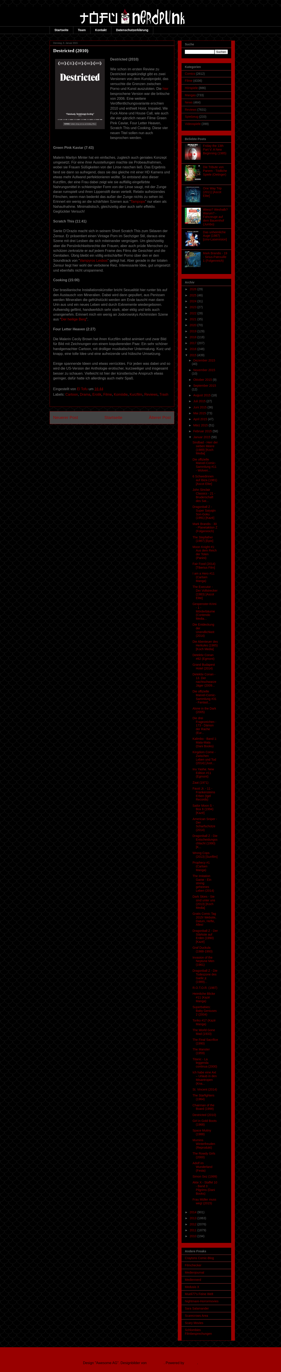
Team (82, 30)
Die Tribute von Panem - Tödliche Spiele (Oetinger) (215, 170)
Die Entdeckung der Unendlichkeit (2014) (203, 630)
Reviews (150, 394)
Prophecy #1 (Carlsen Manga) (201, 866)
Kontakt (100, 30)
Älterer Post (160, 417)
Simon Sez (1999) (205, 1176)
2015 (193, 355)
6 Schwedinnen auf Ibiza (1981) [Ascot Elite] (205, 480)
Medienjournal (194, 1272)
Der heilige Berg (73, 319)
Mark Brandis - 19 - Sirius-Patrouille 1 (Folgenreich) (215, 256)
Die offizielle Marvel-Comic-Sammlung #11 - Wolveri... (204, 465)
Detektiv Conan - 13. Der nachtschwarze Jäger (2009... (204, 680)
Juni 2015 (200, 407)
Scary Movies (194, 1323)
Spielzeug (191, 116)
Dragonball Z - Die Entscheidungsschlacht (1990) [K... (205, 841)
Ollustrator (156, 1363)
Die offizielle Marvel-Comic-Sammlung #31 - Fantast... (204, 697)
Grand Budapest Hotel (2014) (204, 666)
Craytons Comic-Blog (199, 1258)
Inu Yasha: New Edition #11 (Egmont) (203, 772)
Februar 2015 (203, 431)
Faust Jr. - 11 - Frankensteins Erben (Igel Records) (204, 794)
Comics (190, 73)
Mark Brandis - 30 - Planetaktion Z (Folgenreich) (205, 527)
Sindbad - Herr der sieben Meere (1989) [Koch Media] (205, 448)
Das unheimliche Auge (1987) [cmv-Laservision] (215, 235)
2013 (193, 1218)
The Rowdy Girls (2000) (204, 1155)
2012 (193, 1224)
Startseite (61, 30)
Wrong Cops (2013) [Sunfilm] (205, 854)
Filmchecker (193, 1265)
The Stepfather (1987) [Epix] (203, 539)
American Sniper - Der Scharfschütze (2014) (205, 824)
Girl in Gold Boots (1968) (205, 1122)
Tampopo (138, 201)
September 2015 (204, 385)
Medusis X (192, 1287)
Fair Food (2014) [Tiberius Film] (204, 565)
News (189, 102)
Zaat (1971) (200, 782)
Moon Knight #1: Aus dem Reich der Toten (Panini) (205, 552)
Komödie (121, 394)
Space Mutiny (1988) (202, 1132)
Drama (85, 394)
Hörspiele (191, 88)
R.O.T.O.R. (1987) (205, 987)
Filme (107, 394)
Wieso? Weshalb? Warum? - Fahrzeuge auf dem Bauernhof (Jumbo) (215, 217)
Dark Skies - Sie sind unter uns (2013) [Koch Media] (204, 902)
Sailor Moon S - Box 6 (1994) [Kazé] (203, 809)
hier (165, 89)
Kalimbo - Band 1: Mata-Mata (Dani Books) (205, 742)
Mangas (190, 95)
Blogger (191, 1363)
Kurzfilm (136, 394)
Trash (163, 394)
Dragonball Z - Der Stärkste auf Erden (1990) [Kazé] (205, 936)
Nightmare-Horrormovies (201, 1301)
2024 (193, 301)
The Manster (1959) (201, 1051)
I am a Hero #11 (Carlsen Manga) (203, 577)
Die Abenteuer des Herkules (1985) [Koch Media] (205, 645)
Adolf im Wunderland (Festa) (202, 1166)
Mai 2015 (200, 413)
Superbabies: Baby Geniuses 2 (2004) (205, 1010)
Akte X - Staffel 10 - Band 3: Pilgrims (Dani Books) (205, 1188)
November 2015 (204, 370)
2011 (193, 1230)
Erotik (96, 394)
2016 (193, 349)
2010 (193, 1236)
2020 (193, 325)
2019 (193, 331)
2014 (193, 1212)
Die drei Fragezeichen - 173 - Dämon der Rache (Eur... (204, 725)
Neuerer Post (65, 417)
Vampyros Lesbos (94, 260)
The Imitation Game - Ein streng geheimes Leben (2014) (203, 883)
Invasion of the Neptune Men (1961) (203, 961)
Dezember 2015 (204, 360)
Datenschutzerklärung (132, 30)
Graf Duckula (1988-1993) (203, 949)
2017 (193, 343)
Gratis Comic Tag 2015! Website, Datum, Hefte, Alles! (204, 919)
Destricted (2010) (204, 1115)
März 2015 (201, 425)
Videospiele (193, 124)
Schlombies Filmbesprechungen (198, 1331)
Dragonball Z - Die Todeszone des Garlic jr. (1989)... (205, 976)
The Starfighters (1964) (203, 1097)
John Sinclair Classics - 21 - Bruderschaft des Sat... (204, 495)
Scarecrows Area (196, 1315)
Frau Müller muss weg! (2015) (204, 1201)
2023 (193, 307)
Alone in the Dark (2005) (204, 710)
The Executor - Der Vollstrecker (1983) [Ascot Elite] (205, 592)
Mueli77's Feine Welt (199, 1294)
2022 (193, 313)
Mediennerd (193, 1279)
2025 (193, 295)
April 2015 (200, 419)
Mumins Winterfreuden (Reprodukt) (204, 1143)
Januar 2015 (202, 437)
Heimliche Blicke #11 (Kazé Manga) (204, 997)
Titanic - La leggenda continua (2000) (205, 1062)
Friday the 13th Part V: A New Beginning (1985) (215, 149)
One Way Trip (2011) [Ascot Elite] (212, 192)
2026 (193, 289)
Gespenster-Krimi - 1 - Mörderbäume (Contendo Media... (204, 611)
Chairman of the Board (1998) (203, 1107)
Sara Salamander (197, 1308)
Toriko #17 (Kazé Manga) (204, 1022)
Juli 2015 (199, 401)
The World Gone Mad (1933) (204, 1032)
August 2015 (202, 395)
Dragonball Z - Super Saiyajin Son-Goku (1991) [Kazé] (204, 512)
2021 (193, 319)
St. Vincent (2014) (205, 1089)
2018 (193, 337)
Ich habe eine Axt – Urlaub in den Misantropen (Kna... (205, 1078)
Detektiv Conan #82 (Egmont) (203, 656)
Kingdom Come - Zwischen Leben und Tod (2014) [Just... (204, 757)
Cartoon (71, 394)
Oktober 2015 (203, 379)
